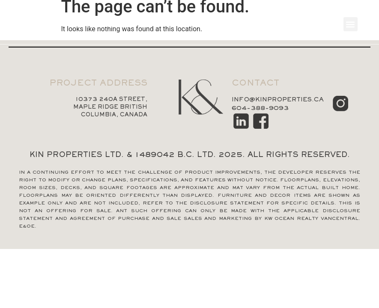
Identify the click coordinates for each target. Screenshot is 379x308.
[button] (350, 24)
